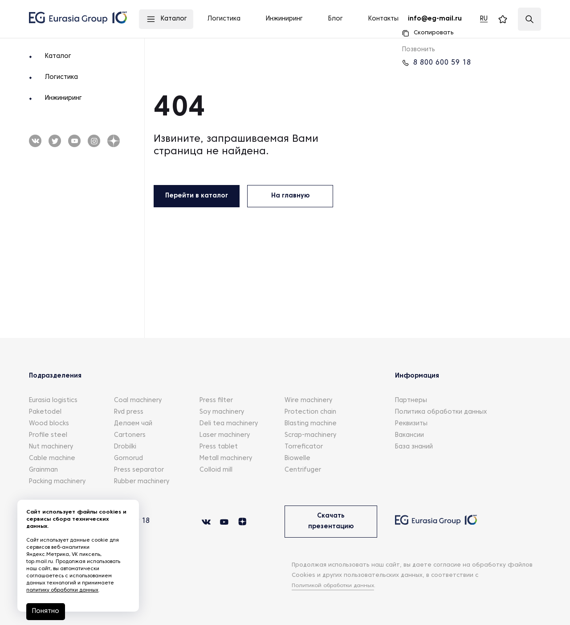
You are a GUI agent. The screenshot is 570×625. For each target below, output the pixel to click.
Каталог (58, 56)
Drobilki (125, 447)
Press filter (216, 400)
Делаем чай (133, 424)
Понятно (46, 611)
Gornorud (128, 458)
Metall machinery (226, 458)
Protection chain (310, 412)
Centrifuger (303, 470)
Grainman (43, 470)
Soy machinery (222, 412)
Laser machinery (225, 435)
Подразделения (55, 376)
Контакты (383, 19)
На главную (290, 196)
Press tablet (219, 447)
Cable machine (52, 458)
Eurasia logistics (53, 400)
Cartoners (130, 435)
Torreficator (304, 447)
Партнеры (411, 400)
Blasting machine (311, 424)
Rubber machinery (141, 482)
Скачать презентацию (331, 521)
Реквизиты (411, 424)
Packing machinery (57, 482)
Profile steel (48, 435)
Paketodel (45, 412)
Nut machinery (51, 447)
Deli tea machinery (229, 424)
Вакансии (409, 435)
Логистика (61, 77)
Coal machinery (138, 400)
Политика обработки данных (441, 412)
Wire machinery (308, 400)
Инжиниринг (63, 98)
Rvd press (128, 412)
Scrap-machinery (310, 435)
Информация (417, 376)
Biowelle (297, 458)
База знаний (414, 447)
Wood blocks (49, 424)
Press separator (139, 470)
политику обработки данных (63, 590)
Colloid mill (216, 470)
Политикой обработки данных (338, 585)
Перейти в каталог (196, 196)
